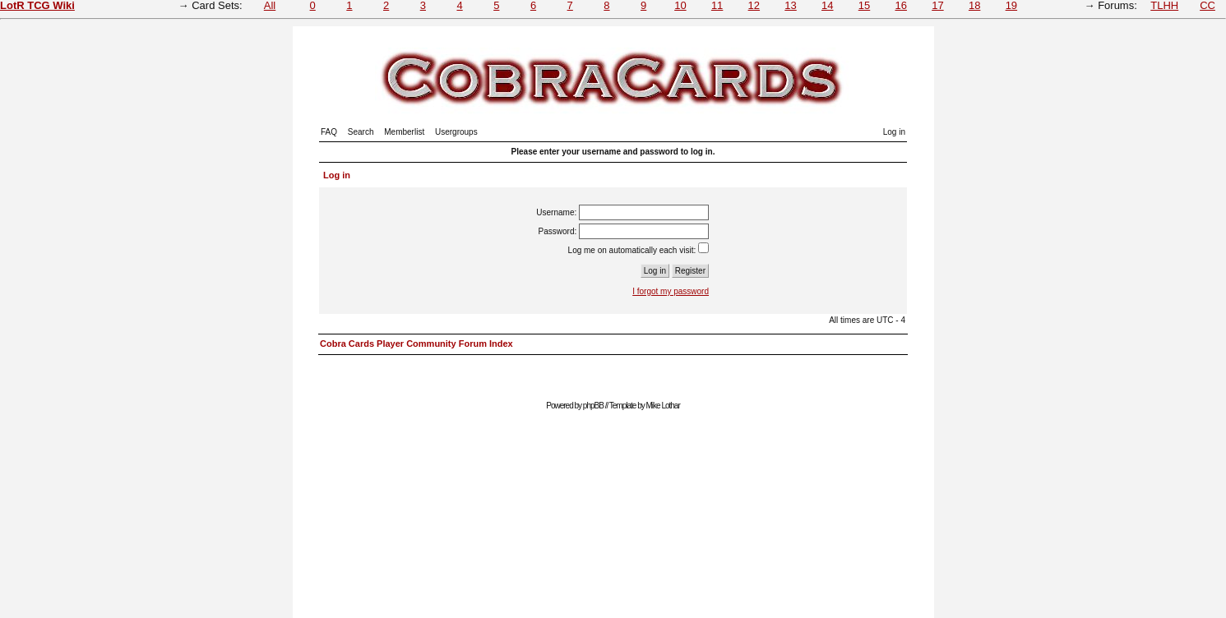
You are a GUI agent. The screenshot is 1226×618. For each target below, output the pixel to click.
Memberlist (404, 131)
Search (361, 131)
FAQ (329, 131)
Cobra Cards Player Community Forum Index (416, 343)
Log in (894, 131)
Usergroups (456, 131)
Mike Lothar (663, 405)
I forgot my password (670, 291)
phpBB (593, 405)
